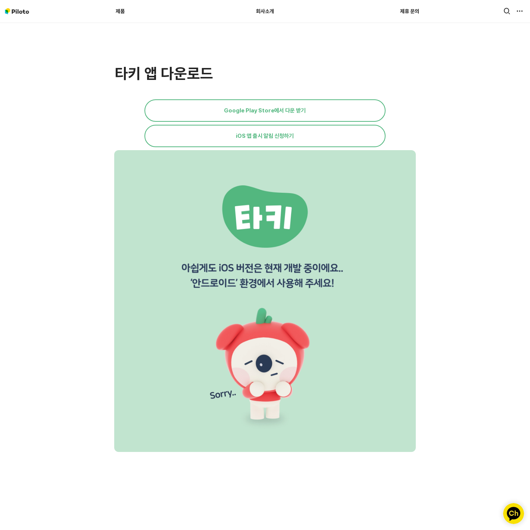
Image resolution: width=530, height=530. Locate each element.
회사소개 (265, 11)
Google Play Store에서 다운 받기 (265, 110)
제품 (120, 11)
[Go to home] (16, 11)
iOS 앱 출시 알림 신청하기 (265, 136)
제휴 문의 (409, 11)
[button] (507, 11)
